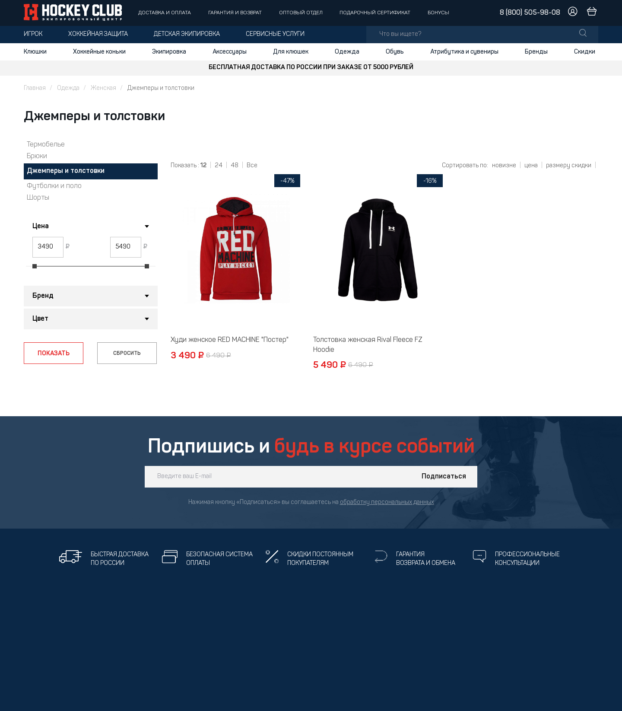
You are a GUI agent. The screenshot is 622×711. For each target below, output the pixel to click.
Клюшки (35, 52)
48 (234, 166)
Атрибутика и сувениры (464, 52)
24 (218, 166)
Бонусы (438, 13)
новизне (504, 166)
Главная (35, 88)
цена (531, 166)
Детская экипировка (187, 34)
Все (252, 166)
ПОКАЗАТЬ (54, 354)
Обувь (395, 52)
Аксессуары (230, 52)
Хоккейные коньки (99, 52)
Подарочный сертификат (375, 13)
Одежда (347, 52)
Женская (103, 88)
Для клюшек (290, 52)
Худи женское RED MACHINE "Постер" (230, 340)
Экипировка (169, 52)
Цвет (40, 319)
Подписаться (444, 476)
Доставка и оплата (164, 13)
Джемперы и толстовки (66, 171)
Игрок (33, 34)
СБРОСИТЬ (127, 353)
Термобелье (46, 144)
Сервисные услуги (275, 34)
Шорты (38, 197)
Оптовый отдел (301, 13)
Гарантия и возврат (235, 13)
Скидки (584, 52)
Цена (40, 226)
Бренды (536, 52)
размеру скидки (568, 166)
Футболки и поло (54, 186)
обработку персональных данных (387, 502)
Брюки (37, 156)
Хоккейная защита (98, 34)
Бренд (43, 296)
